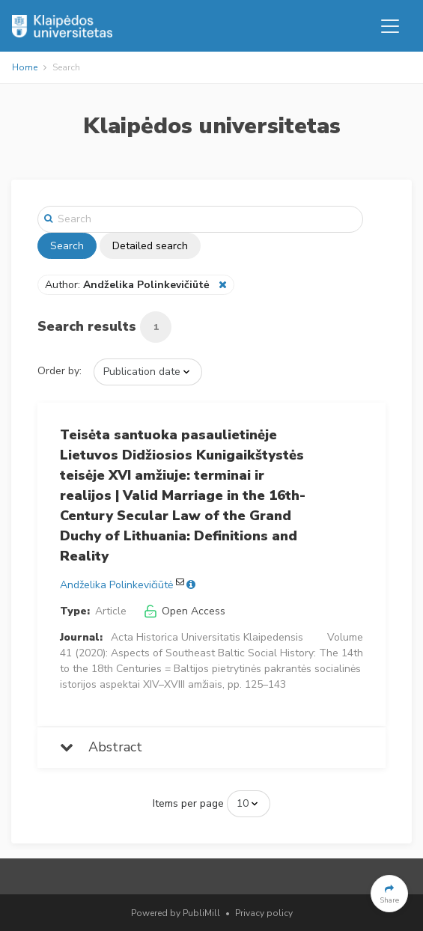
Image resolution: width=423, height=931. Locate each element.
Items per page (188, 803)
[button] (389, 893)
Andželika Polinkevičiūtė (116, 585)
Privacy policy (264, 913)
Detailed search (150, 246)
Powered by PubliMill (175, 913)
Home (24, 67)
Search (67, 246)
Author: (129, 285)
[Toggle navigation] (390, 26)
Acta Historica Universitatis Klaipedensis (207, 637)
